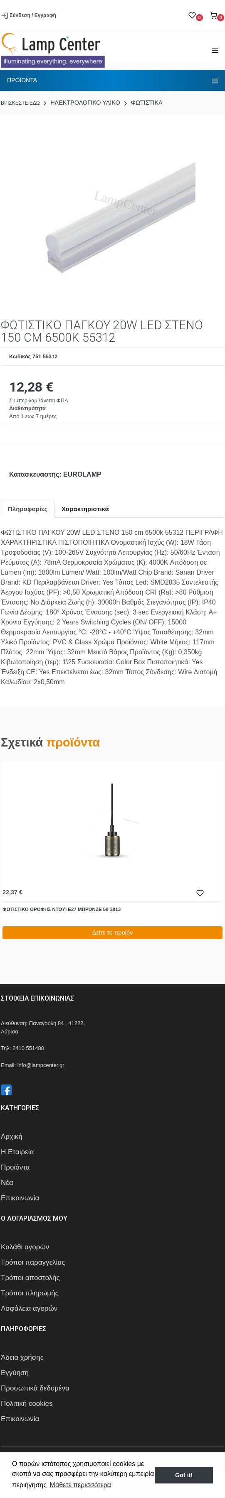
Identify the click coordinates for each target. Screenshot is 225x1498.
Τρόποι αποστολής (30, 1278)
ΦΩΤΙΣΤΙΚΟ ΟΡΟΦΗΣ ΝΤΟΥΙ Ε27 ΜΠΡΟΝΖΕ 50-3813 (61, 909)
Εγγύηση (15, 1373)
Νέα (7, 1183)
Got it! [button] (184, 1475)
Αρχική (11, 1137)
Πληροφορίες (27, 508)
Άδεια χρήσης (22, 1357)
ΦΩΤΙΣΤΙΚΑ (142, 102)
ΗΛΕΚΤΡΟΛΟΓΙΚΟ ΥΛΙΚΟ (80, 102)
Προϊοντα (22, 80)
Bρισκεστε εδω (21, 103)
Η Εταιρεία (17, 1152)
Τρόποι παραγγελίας (33, 1262)
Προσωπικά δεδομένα (35, 1388)
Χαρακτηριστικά (85, 508)
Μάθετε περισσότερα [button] (80, 1484)
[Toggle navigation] (215, 50)
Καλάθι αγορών (25, 1247)
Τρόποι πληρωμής (30, 1293)
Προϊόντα (15, 1167)
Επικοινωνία (20, 1198)
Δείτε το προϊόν (112, 932)
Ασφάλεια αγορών (29, 1308)
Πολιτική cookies (27, 1403)
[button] (217, 15)
